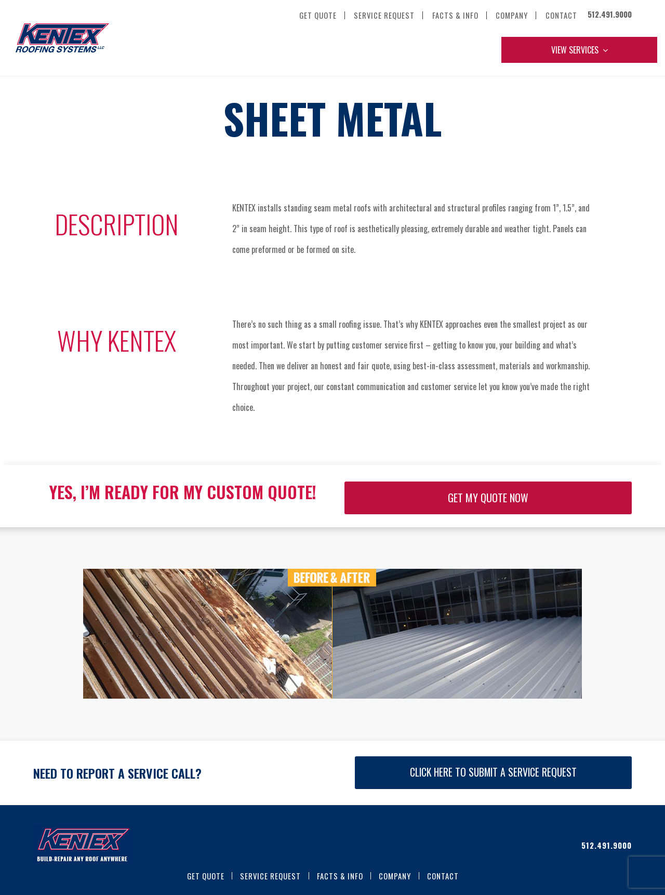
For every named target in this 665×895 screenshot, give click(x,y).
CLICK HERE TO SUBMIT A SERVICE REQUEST (493, 772)
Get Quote (205, 875)
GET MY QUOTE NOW (488, 497)
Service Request (270, 875)
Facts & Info (340, 875)
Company (395, 875)
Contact (443, 875)
